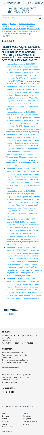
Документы (5, 416)
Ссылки (4, 424)
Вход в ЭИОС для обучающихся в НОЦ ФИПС (18, 406)
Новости (4, 413)
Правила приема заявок (10, 367)
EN (33, 3)
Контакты (26, 424)
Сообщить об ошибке (30, 421)
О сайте (25, 413)
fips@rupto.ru (12, 340)
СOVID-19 (39, 3)
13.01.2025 (10, 314)
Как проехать (27, 419)
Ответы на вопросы (8, 427)
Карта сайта (27, 416)
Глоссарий (5, 421)
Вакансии (5, 419)
